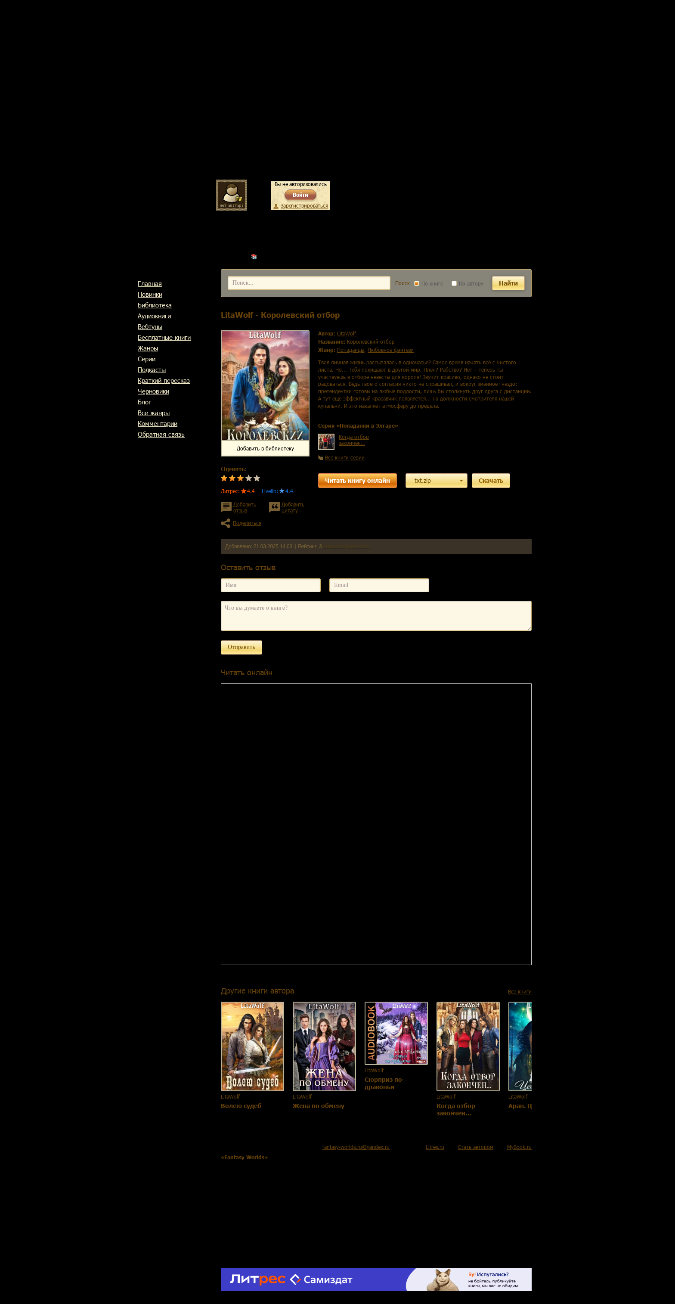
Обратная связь (161, 434)
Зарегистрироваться (304, 205)
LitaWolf (268, 256)
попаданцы (350, 350)
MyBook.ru (519, 1147)
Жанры (148, 348)
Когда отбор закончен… (354, 440)
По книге (428, 283)
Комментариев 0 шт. (346, 546)
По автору (467, 283)
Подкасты (152, 369)
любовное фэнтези (391, 350)
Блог (144, 402)
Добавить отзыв (244, 507)
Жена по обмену (318, 1105)
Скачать (491, 480)
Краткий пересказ (164, 380)
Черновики (153, 391)
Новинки (150, 294)
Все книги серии (345, 457)
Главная (150, 283)
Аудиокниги (154, 316)
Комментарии (157, 423)
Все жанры (154, 412)
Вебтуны (150, 326)
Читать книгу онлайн (357, 480)
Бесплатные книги (164, 337)
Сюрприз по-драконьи (385, 1083)
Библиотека (155, 305)
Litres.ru (435, 1147)
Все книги (520, 991)
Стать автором (475, 1147)
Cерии (146, 359)
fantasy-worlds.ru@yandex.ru (356, 1147)
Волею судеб (241, 1105)
